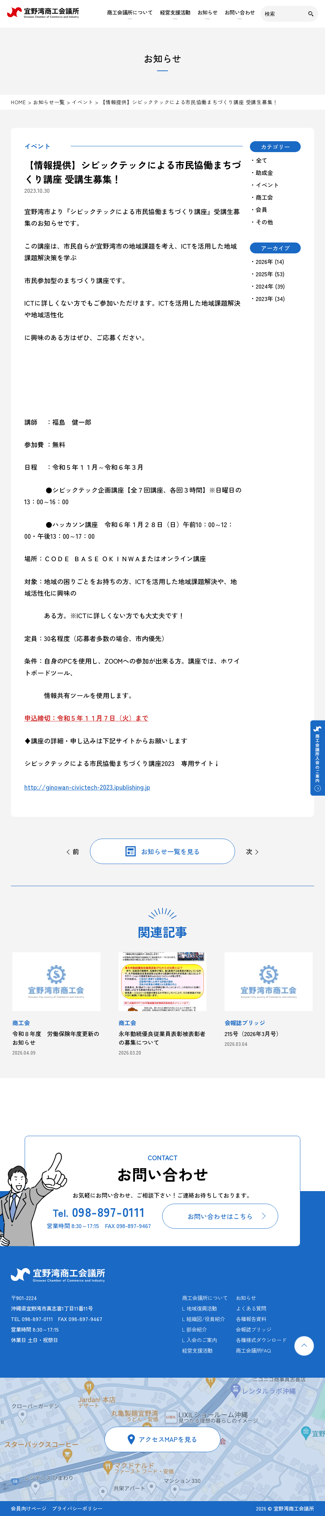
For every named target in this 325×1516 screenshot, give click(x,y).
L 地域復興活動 (199, 1308)
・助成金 (261, 172)
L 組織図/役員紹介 (203, 1319)
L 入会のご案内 (199, 1340)
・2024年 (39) (267, 286)
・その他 (261, 221)
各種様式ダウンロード (261, 1340)
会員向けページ (28, 1508)
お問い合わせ (240, 12)
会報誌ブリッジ (253, 1329)
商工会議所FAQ (253, 1350)
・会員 (258, 209)
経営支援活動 (175, 12)
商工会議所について (130, 12)
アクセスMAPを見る (168, 1439)
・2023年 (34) (267, 298)
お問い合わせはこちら (220, 1215)
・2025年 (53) (267, 273)
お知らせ (207, 12)
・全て (258, 160)
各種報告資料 (251, 1319)
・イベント (264, 184)
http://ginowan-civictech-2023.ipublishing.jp (87, 786)
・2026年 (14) (267, 261)
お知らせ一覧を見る (170, 851)
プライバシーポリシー (77, 1508)
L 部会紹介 (194, 1329)
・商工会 (261, 197)
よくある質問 (251, 1308)
